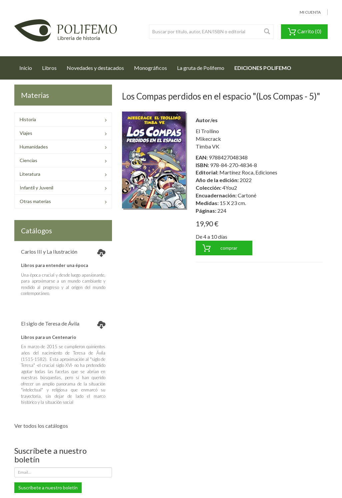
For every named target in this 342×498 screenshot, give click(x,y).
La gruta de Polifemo (200, 68)
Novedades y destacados (95, 68)
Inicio (28, 66)
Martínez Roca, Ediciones (248, 172)
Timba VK (207, 146)
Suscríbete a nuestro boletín (48, 487)
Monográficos (150, 68)
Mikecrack (208, 138)
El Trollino (207, 131)
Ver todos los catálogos (41, 425)
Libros (49, 68)
